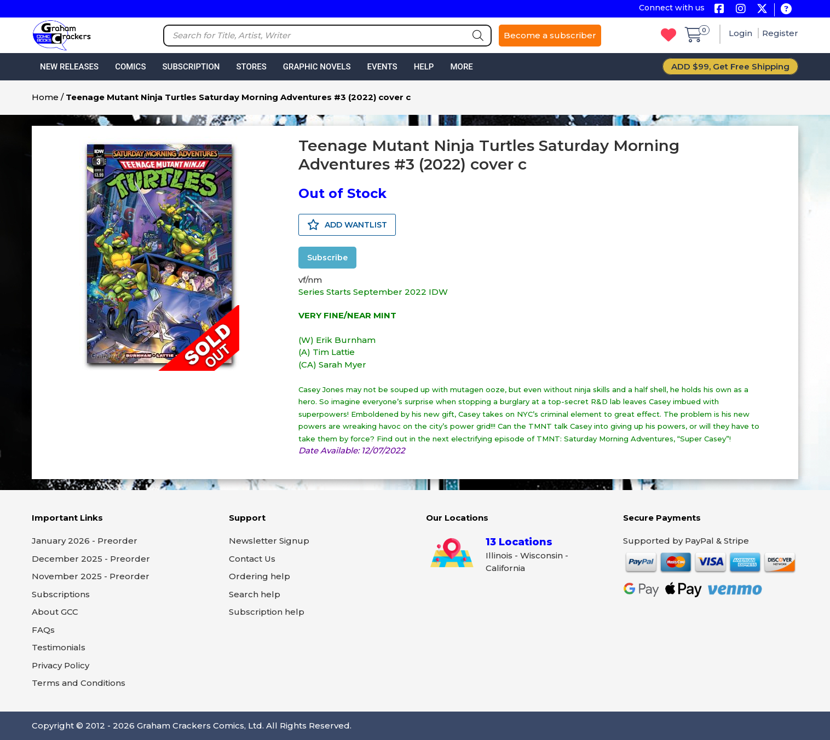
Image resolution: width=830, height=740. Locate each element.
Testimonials (58, 647)
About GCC (55, 612)
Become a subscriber (550, 35)
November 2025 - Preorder (90, 576)
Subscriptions (61, 594)
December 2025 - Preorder (91, 558)
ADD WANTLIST (347, 224)
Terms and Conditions (78, 683)
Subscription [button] (191, 67)
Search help (254, 594)
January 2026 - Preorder (84, 540)
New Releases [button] (69, 67)
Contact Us (252, 558)
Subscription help (266, 612)
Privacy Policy (60, 665)
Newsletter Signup (269, 540)
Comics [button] (130, 67)
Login (741, 33)
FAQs (43, 630)
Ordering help (259, 576)
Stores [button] (251, 67)
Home (45, 97)
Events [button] (382, 67)
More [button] (461, 67)
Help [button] (424, 67)
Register (780, 33)
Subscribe (327, 258)
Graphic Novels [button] (317, 67)
